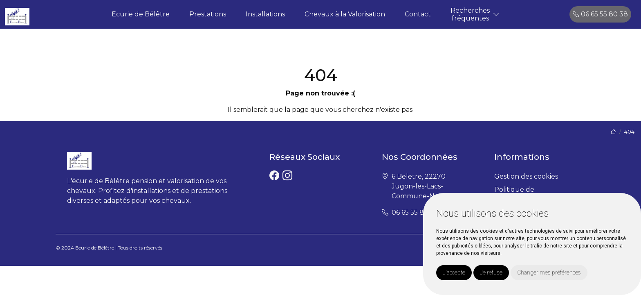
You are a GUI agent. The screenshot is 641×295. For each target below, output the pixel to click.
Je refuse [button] (491, 272)
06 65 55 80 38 (600, 14)
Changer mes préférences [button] (549, 272)
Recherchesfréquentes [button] (470, 14)
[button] (496, 14)
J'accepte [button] (454, 272)
